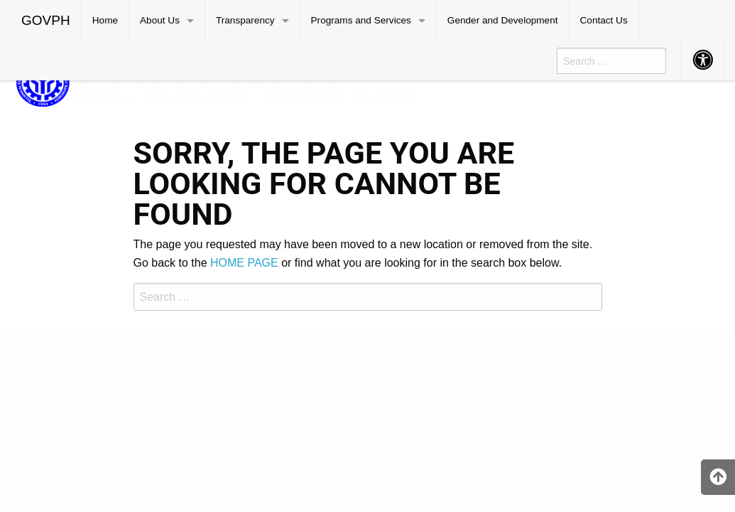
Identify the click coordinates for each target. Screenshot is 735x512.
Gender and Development (502, 20)
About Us (160, 20)
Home (105, 20)
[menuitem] (46, 20)
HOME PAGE (244, 263)
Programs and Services (361, 20)
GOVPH (45, 20)
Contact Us (604, 20)
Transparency (245, 20)
